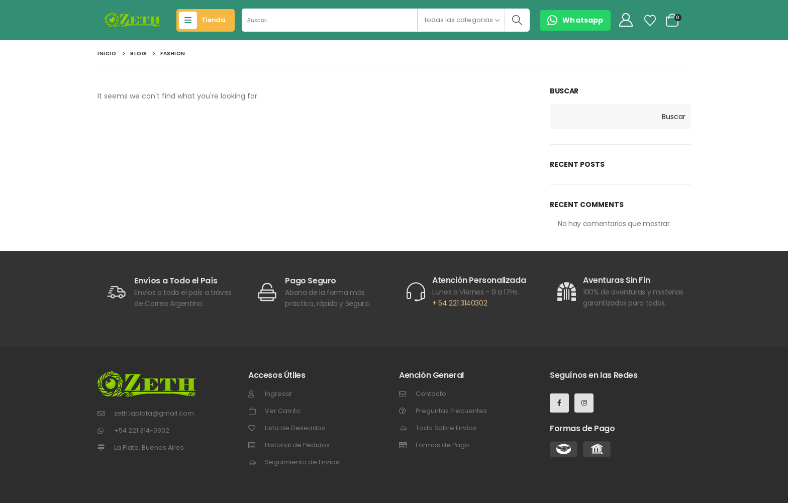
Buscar (564, 91)
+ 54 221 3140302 (459, 303)
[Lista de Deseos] (650, 21)
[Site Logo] (132, 20)
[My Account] (626, 20)
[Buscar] (517, 20)
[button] (575, 20)
